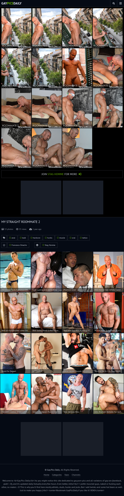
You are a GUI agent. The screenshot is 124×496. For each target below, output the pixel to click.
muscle (62, 238)
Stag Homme (50, 245)
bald (24, 238)
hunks (49, 238)
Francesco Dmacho (19, 245)
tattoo (84, 238)
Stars (66, 474)
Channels (76, 474)
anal (13, 238)
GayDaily (11, 3)
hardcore (36, 238)
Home (46, 474)
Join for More (59, 174)
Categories (57, 474)
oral (73, 238)
